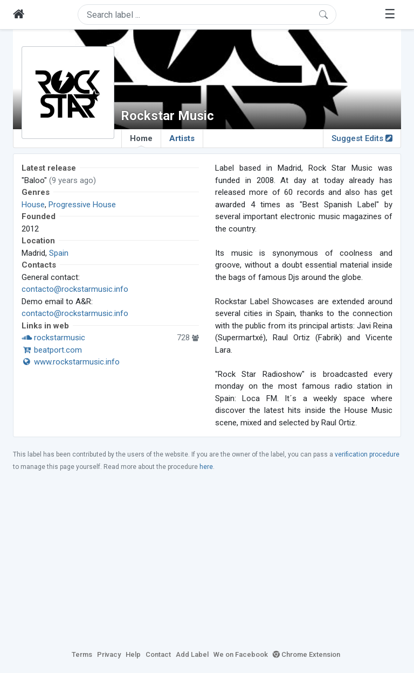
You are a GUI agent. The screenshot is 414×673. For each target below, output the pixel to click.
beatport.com (52, 350)
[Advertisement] (207, 560)
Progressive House (82, 204)
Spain (58, 253)
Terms (82, 654)
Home (141, 141)
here (206, 467)
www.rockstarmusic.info (71, 362)
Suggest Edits (362, 138)
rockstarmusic (53, 337)
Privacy (109, 654)
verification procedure (367, 454)
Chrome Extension (306, 654)
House (33, 204)
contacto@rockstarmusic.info (75, 289)
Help (133, 654)
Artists (182, 138)
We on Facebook (240, 654)
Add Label (192, 654)
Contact (158, 654)
